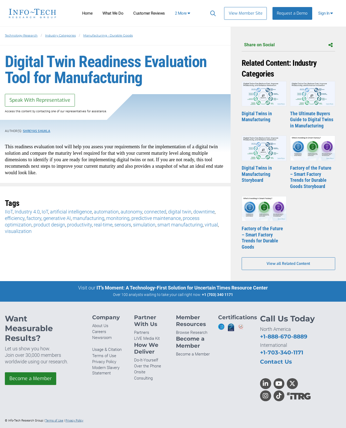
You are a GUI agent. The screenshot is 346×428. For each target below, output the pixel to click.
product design (49, 225)
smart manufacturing (180, 225)
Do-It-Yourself (146, 360)
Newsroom (102, 337)
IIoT (9, 212)
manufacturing (88, 218)
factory (33, 218)
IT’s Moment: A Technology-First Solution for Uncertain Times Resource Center (182, 288)
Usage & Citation (107, 349)
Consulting (143, 378)
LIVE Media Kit (147, 338)
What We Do (112, 13)
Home (87, 13)
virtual (211, 225)
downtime (204, 212)
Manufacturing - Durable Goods (108, 35)
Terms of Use (104, 355)
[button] (326, 13)
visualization (18, 231)
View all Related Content (288, 263)
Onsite (139, 372)
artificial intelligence (71, 212)
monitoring (117, 218)
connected (155, 212)
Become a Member (30, 378)
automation (106, 212)
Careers (99, 331)
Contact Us (276, 361)
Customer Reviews (149, 13)
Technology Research (21, 35)
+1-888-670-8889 (283, 336)
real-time (103, 225)
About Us (100, 325)
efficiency (15, 218)
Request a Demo (292, 13)
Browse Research (191, 332)
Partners (141, 332)
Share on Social (288, 45)
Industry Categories (60, 35)
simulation (144, 225)
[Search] (212, 13)
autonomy (131, 212)
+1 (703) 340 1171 (217, 294)
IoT (45, 212)
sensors (122, 225)
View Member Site (245, 13)
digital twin (179, 212)
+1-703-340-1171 (281, 352)
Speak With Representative (39, 100)
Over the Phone (147, 366)
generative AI (57, 218)
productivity (79, 225)
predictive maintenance (156, 218)
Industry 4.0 (27, 212)
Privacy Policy (104, 361)
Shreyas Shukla (36, 131)
